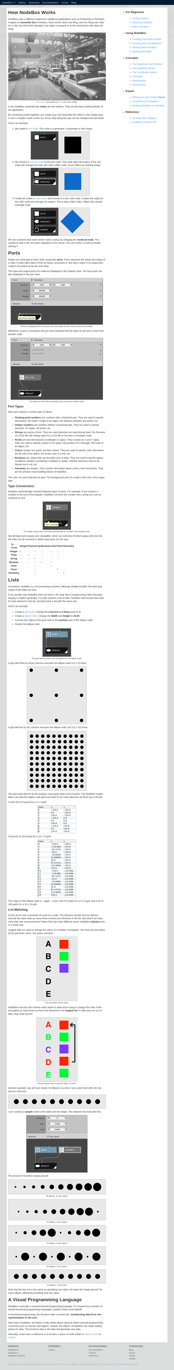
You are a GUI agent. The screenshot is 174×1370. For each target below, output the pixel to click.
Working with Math (142, 51)
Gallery (22, 2)
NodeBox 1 (13, 1353)
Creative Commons (59, 1364)
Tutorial (92, 1353)
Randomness (139, 84)
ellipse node (30, 616)
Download (34, 2)
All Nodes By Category (144, 118)
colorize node (37, 162)
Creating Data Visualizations (147, 43)
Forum (64, 2)
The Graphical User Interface (147, 64)
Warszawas (41, 102)
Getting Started (140, 18)
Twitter (132, 1356)
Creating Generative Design (146, 39)
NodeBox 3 (9, 2)
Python (94, 1334)
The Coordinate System (144, 72)
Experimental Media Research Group (121, 1364)
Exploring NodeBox (142, 22)
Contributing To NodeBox (145, 101)
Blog (73, 2)
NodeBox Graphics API (144, 122)
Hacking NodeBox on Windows (148, 105)
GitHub (132, 1359)
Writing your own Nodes (148, 97)
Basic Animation (140, 26)
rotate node (41, 198)
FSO (60, 102)
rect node (33, 128)
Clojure (12, 1337)
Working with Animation (144, 47)
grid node (29, 612)
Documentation (50, 2)
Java (87, 1334)
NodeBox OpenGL (17, 1356)
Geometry (137, 76)
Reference (93, 1356)
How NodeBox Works (143, 68)
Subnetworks (139, 80)
